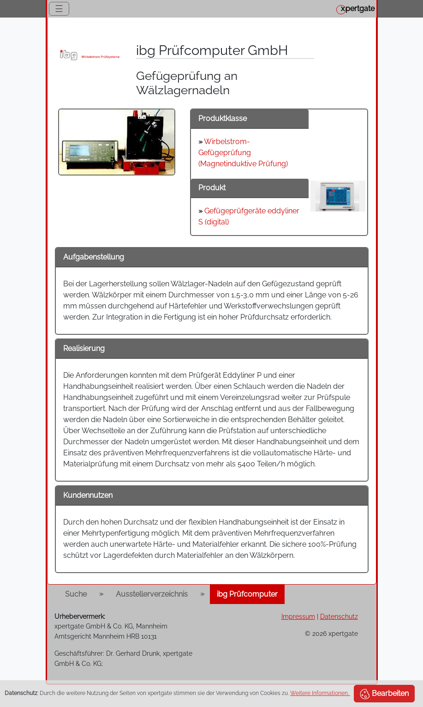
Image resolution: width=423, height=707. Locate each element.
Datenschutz (339, 616)
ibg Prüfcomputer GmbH (212, 50)
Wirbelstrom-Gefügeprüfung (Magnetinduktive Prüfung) (243, 152)
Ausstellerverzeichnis (152, 594)
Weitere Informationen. (320, 693)
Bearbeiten (384, 694)
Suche (76, 594)
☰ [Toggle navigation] (59, 8)
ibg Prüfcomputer (247, 594)
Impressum (298, 616)
